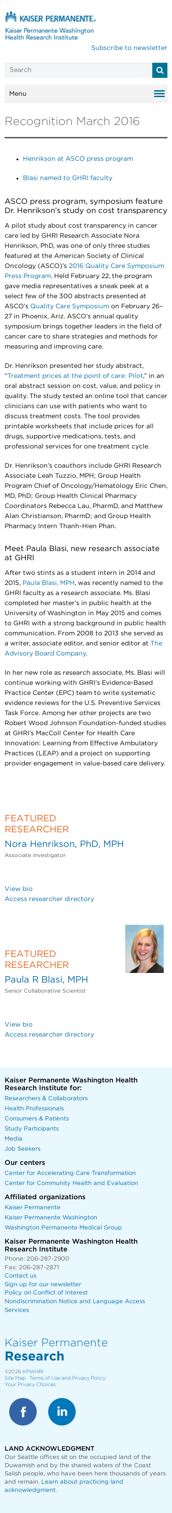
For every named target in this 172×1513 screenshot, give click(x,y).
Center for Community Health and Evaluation (71, 1183)
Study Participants (32, 1129)
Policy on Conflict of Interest (46, 1293)
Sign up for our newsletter (43, 1285)
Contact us (20, 1276)
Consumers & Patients (37, 1119)
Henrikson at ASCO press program (78, 159)
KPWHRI (33, 1371)
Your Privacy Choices (30, 1384)
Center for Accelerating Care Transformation (70, 1173)
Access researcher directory (49, 899)
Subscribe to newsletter (129, 48)
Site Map (15, 1378)
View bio (19, 889)
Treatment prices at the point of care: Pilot (75, 376)
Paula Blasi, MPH (48, 583)
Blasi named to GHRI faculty (67, 178)
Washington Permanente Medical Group (63, 1228)
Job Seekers (22, 1149)
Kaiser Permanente (33, 1208)
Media (13, 1139)
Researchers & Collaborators (46, 1099)
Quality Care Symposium (69, 306)
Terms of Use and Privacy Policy (67, 1378)
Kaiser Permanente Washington (51, 1218)
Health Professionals (34, 1109)
